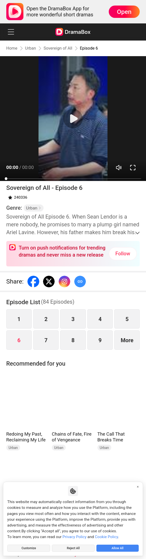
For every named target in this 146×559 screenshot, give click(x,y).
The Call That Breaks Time (111, 437)
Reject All (73, 547)
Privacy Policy (74, 535)
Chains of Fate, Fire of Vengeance (72, 437)
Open (124, 11)
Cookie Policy (106, 535)
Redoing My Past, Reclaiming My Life (26, 437)
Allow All (117, 547)
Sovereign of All (61, 48)
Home (12, 48)
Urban (33, 48)
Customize (28, 547)
